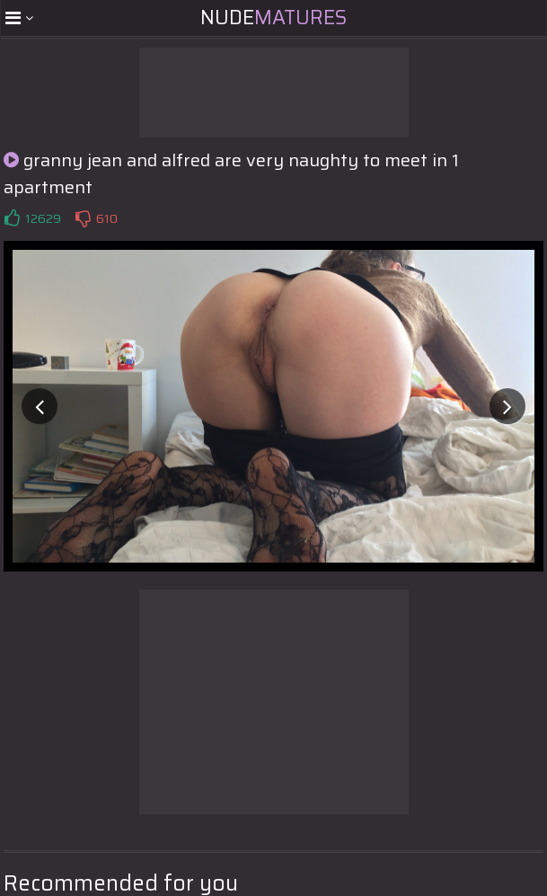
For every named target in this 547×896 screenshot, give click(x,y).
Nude (273, 17)
